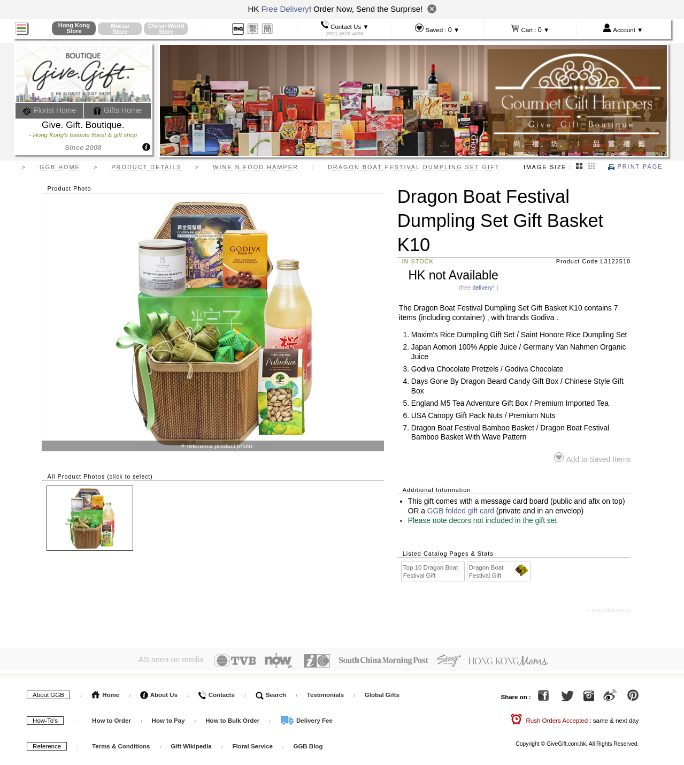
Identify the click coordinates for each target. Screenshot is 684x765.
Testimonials (325, 693)
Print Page (635, 166)
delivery (482, 287)
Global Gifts (382, 693)
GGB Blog (307, 744)
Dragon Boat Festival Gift (499, 571)
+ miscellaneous (608, 610)
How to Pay (169, 718)
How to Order (111, 718)
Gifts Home (117, 110)
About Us (159, 693)
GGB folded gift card (460, 511)
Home (105, 693)
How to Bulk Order (233, 718)
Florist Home (49, 110)
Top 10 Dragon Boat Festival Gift (430, 571)
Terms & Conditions (121, 744)
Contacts (216, 693)
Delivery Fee (306, 718)
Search (271, 693)
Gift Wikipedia (191, 744)
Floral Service (252, 744)
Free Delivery (285, 8)
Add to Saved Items (592, 458)
